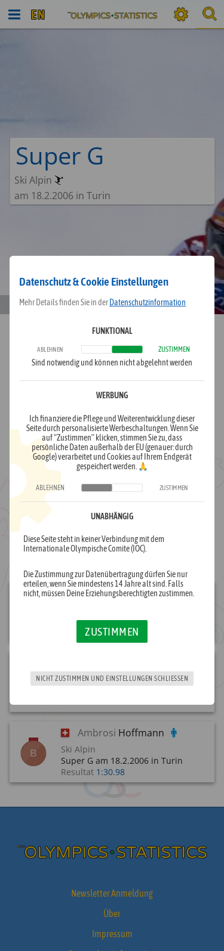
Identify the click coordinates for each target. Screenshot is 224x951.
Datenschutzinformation (147, 302)
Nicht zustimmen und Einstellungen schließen (112, 678)
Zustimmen (112, 631)
